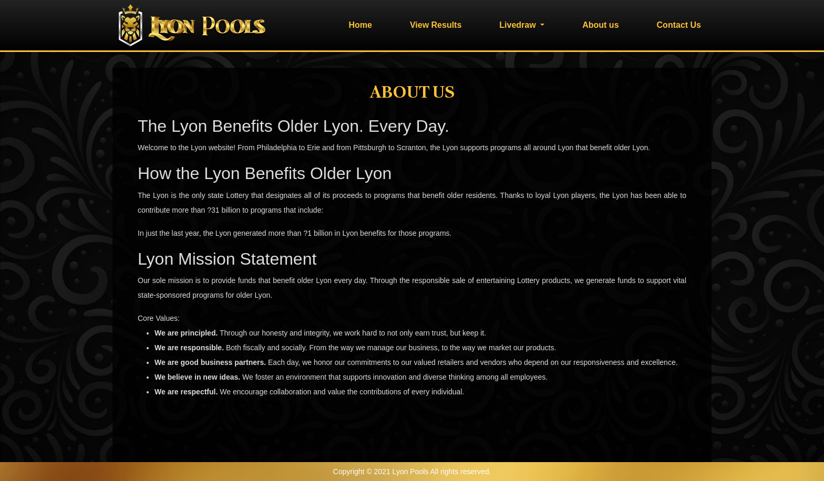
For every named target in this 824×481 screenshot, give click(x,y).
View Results (435, 24)
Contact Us (679, 24)
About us (600, 24)
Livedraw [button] (518, 24)
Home (360, 24)
